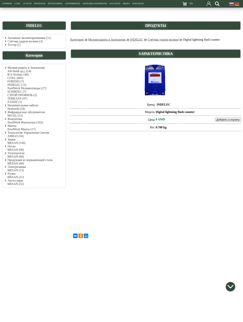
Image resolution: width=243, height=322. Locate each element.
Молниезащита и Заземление (26, 67)
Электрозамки (17, 166)
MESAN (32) (15, 183)
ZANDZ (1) (14, 101)
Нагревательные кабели (23, 105)
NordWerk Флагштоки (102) (25, 122)
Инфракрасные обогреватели (26, 112)
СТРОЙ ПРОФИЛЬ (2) (22, 95)
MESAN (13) (15, 170)
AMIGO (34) (15, 136)
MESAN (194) (16, 142)
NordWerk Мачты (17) (21, 129)
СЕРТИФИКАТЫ (72, 3)
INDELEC (136, 39)
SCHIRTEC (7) (16, 91)
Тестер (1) (14, 44)
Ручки (11, 173)
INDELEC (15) (16, 84)
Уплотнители (16, 153)
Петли (12, 146)
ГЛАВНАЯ (7, 3)
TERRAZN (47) (17, 98)
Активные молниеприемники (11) (29, 37)
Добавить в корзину (228, 119)
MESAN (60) (15, 156)
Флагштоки (15, 119)
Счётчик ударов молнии (163, 39)
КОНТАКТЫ (138, 3)
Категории (77, 39)
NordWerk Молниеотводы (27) (26, 88)
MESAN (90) (15, 149)
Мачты (12, 125)
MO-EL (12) (15, 115)
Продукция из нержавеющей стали (30, 160)
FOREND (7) (15, 81)
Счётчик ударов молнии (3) (25, 41)
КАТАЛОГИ (115, 3)
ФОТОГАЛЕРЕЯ (55, 3)
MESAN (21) (15, 177)
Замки (12, 139)
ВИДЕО (126, 3)
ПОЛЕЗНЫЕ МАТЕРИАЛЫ (95, 3)
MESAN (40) (15, 163)
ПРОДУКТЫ (39, 3)
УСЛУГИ (27, 3)
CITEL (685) (15, 78)
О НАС (17, 3)
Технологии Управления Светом (28, 132)
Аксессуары (15, 180)
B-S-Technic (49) (17, 74)
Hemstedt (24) (16, 108)
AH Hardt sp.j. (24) (19, 71)
